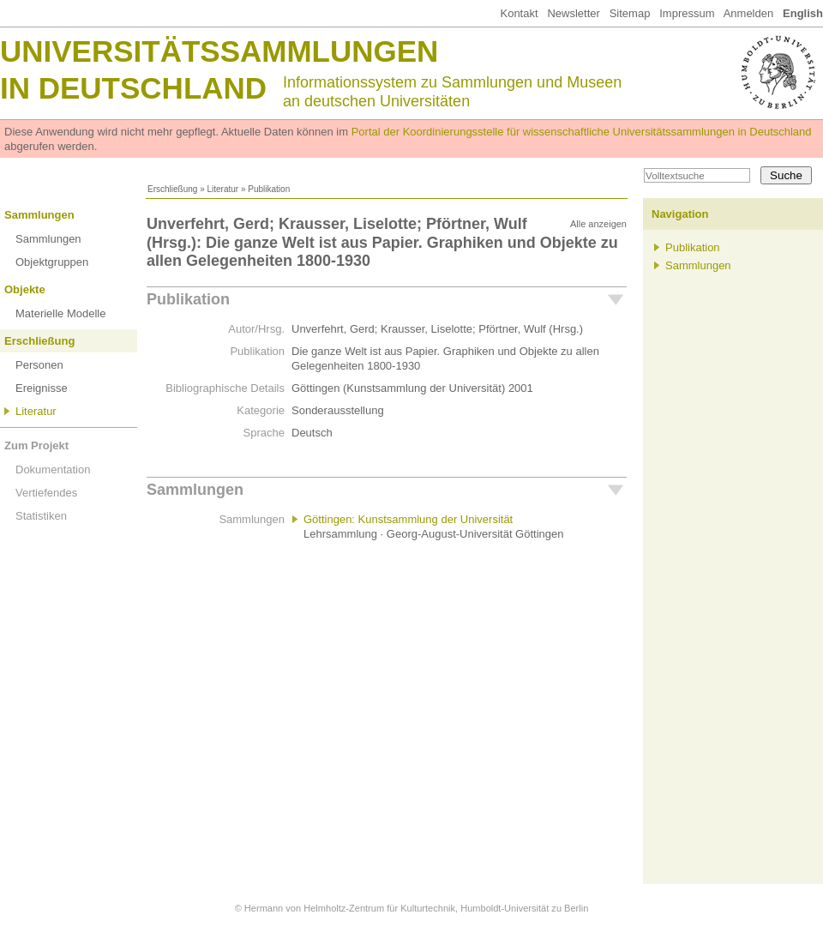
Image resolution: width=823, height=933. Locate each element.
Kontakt (519, 13)
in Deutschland (133, 88)
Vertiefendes (46, 492)
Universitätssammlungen (219, 51)
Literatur (222, 189)
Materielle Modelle (60, 313)
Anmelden (749, 13)
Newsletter (573, 13)
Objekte (24, 289)
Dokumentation (52, 469)
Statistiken (41, 515)
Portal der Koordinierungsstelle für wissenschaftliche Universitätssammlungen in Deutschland (581, 131)
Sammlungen (39, 214)
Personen (39, 364)
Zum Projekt (36, 445)
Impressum (686, 13)
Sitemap (630, 13)
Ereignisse (41, 388)
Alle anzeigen (598, 224)
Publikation (188, 299)
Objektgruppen (51, 262)
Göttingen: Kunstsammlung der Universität (408, 519)
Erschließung (172, 189)
